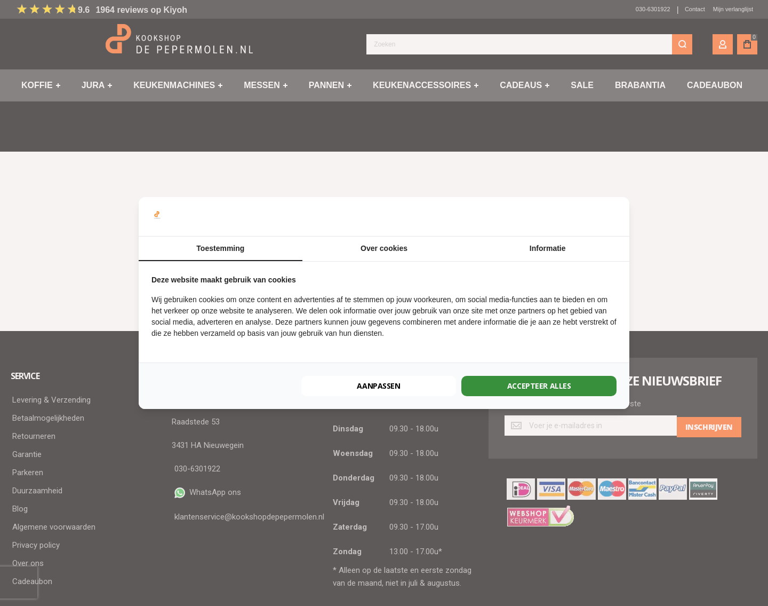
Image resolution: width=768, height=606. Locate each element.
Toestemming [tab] (220, 248)
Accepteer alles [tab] (539, 386)
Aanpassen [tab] (378, 386)
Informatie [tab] (548, 248)
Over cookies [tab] (384, 248)
